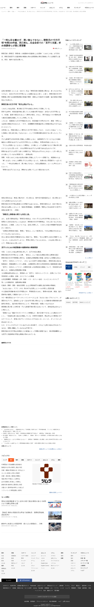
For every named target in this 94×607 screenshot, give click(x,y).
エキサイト (90, 3)
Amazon (68, 302)
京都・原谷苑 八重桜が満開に (11, 476)
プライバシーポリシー (42, 601)
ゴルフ (23, 563)
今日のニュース (89, 7)
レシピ (62, 588)
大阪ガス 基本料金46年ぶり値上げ (12, 487)
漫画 (68, 7)
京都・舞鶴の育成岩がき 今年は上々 (13, 470)
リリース (83, 555)
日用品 (75, 267)
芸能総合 (13, 555)
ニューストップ (82, 3)
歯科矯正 (84, 588)
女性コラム (54, 558)
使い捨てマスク (69, 267)
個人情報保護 (52, 601)
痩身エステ (50, 590)
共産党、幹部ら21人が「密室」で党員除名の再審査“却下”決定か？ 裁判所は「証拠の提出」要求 (29, 433)
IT (31, 563)
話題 (62, 558)
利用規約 (32, 601)
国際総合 (3, 568)
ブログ (73, 585)
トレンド (42, 7)
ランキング (77, 7)
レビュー (33, 555)
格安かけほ (20, 588)
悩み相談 (40, 588)
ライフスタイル (55, 560)
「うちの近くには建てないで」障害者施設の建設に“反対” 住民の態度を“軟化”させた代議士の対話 (29, 443)
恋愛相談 (46, 588)
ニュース (2, 7)
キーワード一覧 (85, 563)
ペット (43, 568)
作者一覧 (83, 558)
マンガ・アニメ (35, 558)
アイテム (67, 585)
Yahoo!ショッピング (85, 302)
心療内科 (61, 585)
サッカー (23, 560)
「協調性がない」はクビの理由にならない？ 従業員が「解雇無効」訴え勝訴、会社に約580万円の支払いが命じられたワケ (32, 440)
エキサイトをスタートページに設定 (47, 596)
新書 (89, 267)
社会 (2, 555)
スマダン (53, 555)
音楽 (12, 560)
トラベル (53, 563)
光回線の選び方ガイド (23, 585)
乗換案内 (73, 588)
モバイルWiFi (28, 588)
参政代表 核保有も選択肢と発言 (11, 484)
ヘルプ (82, 570)
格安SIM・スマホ (86, 585)
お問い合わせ (66, 601)
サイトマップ (84, 568)
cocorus (35, 588)
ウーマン (56, 588)
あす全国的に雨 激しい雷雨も (11, 481)
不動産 (79, 588)
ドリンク (82, 267)
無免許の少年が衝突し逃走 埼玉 (11, 467)
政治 (2, 560)
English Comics (45, 565)
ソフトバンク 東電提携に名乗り (11, 490)
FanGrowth (33, 585)
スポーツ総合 (24, 555)
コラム (61, 7)
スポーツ (33, 7)
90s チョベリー (55, 565)
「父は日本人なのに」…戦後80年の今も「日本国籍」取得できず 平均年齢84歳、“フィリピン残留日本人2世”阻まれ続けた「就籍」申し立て (31, 430)
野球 (22, 558)
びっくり (43, 555)
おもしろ (52, 7)
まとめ (3, 563)
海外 (18, 7)
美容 (90, 588)
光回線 (14, 588)
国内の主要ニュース (55, 492)
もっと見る (89, 258)
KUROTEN (13, 585)
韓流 (12, 565)
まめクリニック (41, 585)
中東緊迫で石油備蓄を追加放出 (11, 464)
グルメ (33, 565)
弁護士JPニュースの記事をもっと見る (50, 449)
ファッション (34, 568)
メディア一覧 (84, 560)
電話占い (78, 585)
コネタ (43, 558)
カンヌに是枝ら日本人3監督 (10, 473)
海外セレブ (14, 563)
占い (52, 588)
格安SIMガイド (7, 588)
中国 (2, 571)
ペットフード (38, 590)
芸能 (25, 7)
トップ (5, 460)
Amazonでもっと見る (85, 292)
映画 (12, 558)
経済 (2, 558)
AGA (44, 590)
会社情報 (26, 601)
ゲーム (33, 560)
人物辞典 (83, 565)
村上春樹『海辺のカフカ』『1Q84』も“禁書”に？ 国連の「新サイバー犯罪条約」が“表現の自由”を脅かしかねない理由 (32, 436)
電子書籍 (56, 590)
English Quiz (44, 563)
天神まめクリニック (52, 585)
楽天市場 (75, 302)
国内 (11, 7)
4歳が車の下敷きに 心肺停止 (10, 479)
